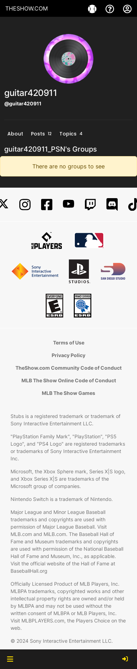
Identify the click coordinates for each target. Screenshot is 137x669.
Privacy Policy (68, 355)
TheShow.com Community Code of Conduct (68, 368)
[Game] (93, 8)
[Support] (110, 8)
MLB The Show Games (68, 393)
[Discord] (112, 204)
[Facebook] (46, 204)
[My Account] (127, 8)
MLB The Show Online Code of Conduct (68, 380)
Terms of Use (68, 343)
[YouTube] (68, 204)
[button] (10, 659)
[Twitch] (90, 204)
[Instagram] (25, 204)
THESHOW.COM (26, 8)
